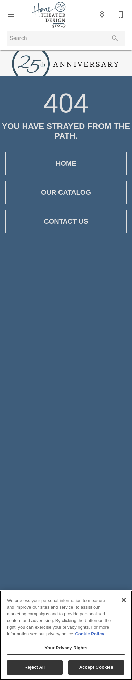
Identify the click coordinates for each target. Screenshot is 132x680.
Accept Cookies (96, 667)
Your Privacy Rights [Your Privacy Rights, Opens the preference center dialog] (65, 647)
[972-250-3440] (121, 14)
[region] (66, 635)
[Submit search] (114, 38)
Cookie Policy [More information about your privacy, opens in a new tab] (89, 633)
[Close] (123, 600)
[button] (11, 14)
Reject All (34, 667)
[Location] (102, 14)
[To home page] (48, 14)
